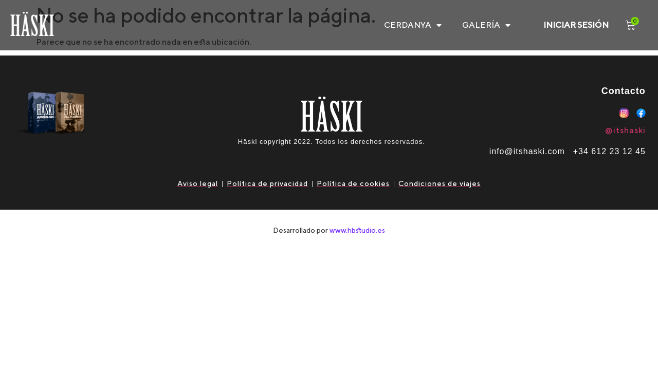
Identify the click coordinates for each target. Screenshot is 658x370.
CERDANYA (413, 25)
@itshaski (625, 130)
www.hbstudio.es (357, 230)
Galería (486, 25)
